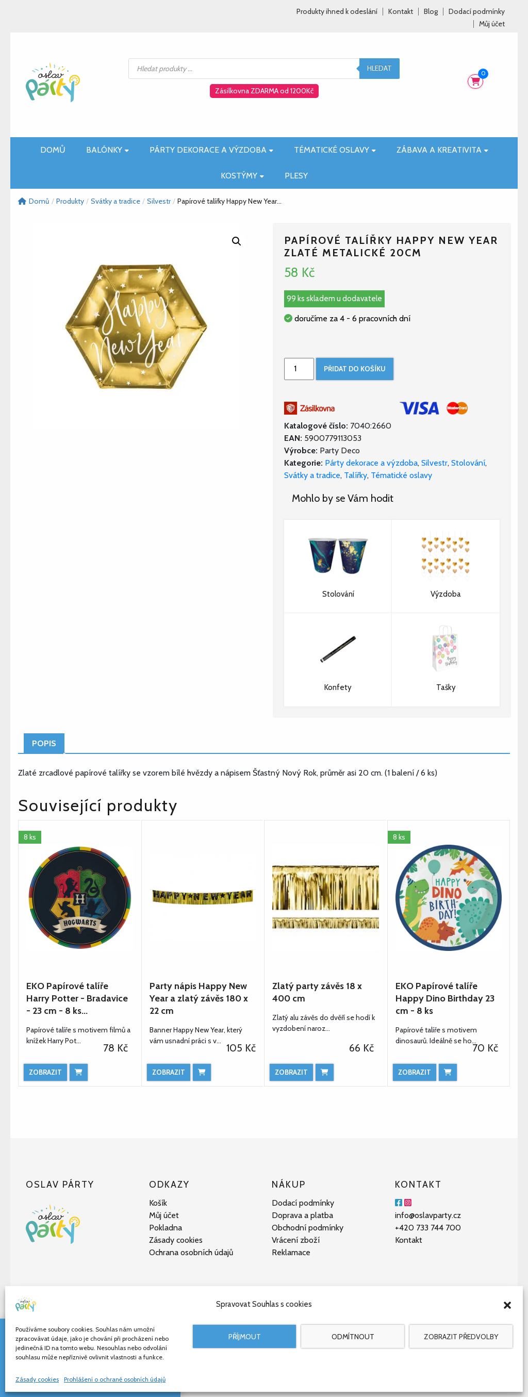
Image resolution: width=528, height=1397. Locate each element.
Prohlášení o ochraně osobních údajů (115, 1379)
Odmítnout (353, 1336)
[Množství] (299, 369)
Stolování (468, 463)
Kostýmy (242, 175)
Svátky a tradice (312, 475)
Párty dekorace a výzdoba (211, 150)
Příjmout (244, 1336)
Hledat (379, 68)
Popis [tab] (44, 743)
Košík (158, 1203)
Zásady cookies (37, 1379)
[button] (507, 1304)
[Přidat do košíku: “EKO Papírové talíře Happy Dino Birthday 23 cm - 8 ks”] (448, 1072)
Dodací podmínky (477, 11)
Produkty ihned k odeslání (336, 11)
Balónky (107, 150)
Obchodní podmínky (307, 1227)
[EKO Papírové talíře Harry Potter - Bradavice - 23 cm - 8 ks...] (79, 897)
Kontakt (400, 11)
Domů (52, 150)
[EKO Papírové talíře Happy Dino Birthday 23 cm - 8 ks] (448, 897)
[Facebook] (398, 1203)
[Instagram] (407, 1203)
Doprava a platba (302, 1215)
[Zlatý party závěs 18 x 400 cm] (325, 897)
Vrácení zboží (296, 1240)
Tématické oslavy (335, 150)
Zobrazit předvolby (461, 1336)
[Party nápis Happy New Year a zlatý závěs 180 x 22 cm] (203, 897)
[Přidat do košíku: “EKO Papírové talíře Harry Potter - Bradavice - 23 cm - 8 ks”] (79, 1072)
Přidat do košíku (355, 369)
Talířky (355, 475)
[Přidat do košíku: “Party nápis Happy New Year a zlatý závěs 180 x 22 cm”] (202, 1072)
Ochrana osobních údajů (191, 1252)
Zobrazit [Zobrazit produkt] (45, 1072)
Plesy (296, 175)
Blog (431, 11)
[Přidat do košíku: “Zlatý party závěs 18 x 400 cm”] (325, 1072)
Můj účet (492, 24)
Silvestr (434, 463)
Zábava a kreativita (442, 150)
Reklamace (291, 1252)
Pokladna (165, 1227)
